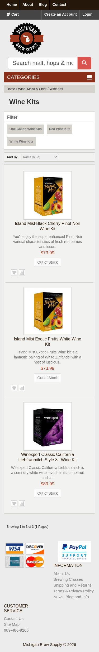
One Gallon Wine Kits (26, 129)
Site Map (12, 624)
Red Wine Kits (59, 129)
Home (11, 89)
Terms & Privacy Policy (74, 591)
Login (87, 14)
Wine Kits (56, 89)
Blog (43, 4)
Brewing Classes (68, 579)
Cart (13, 14)
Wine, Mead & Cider (32, 89)
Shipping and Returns (73, 585)
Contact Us (13, 618)
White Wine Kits (22, 141)
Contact (59, 4)
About (27, 4)
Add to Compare (22, 272)
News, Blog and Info (71, 597)
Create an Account (60, 14)
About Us (62, 573)
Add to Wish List (14, 272)
